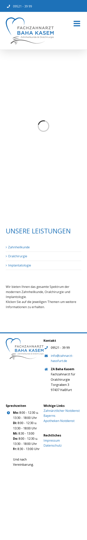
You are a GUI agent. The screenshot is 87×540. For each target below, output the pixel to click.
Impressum (52, 440)
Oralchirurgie (17, 256)
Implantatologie (19, 265)
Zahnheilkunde (19, 247)
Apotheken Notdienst (59, 421)
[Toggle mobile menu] (77, 23)
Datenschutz (53, 445)
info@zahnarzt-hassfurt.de (62, 358)
